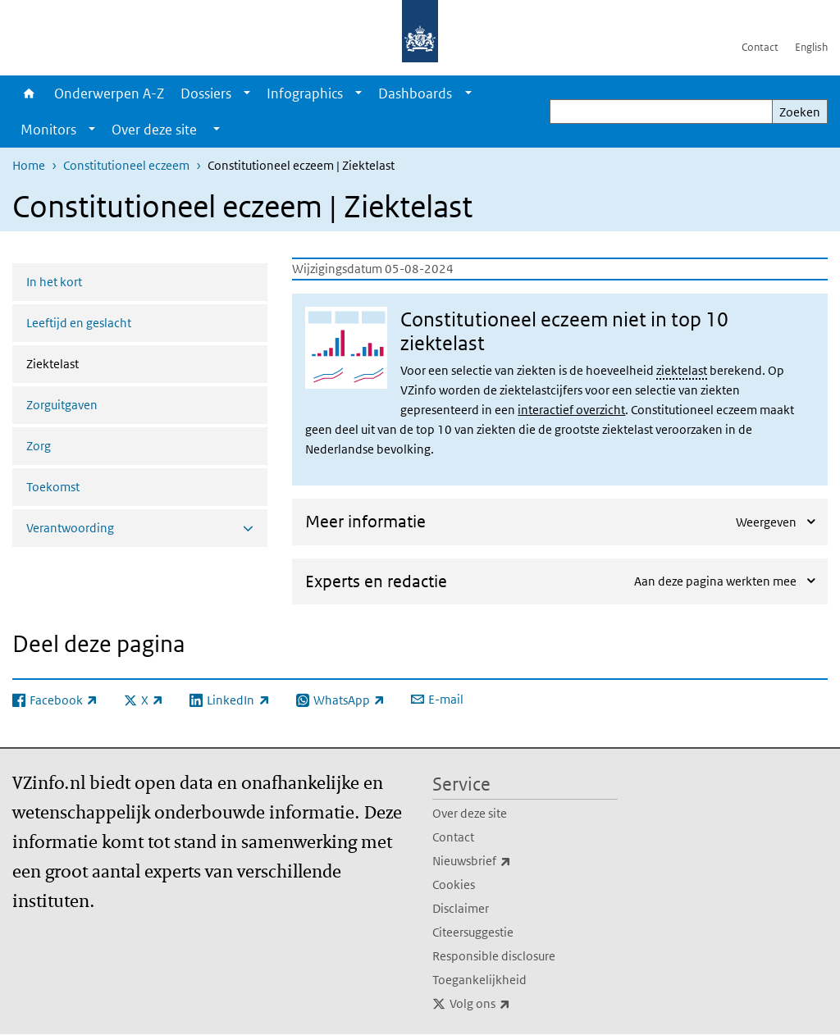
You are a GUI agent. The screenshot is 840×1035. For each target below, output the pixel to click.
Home (29, 93)
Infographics (305, 93)
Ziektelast (96, 362)
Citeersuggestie (473, 932)
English (811, 47)
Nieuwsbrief (507, 861)
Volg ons (516, 1004)
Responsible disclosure (493, 956)
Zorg (38, 446)
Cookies (453, 884)
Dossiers (205, 93)
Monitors (48, 130)
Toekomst (53, 487)
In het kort (54, 282)
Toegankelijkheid (479, 979)
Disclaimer (460, 908)
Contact (760, 47)
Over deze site (469, 813)
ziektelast (681, 370)
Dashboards (415, 93)
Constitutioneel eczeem (126, 165)
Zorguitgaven (62, 405)
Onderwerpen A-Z (109, 93)
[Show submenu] (246, 93)
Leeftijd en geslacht (78, 323)
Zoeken (799, 112)
